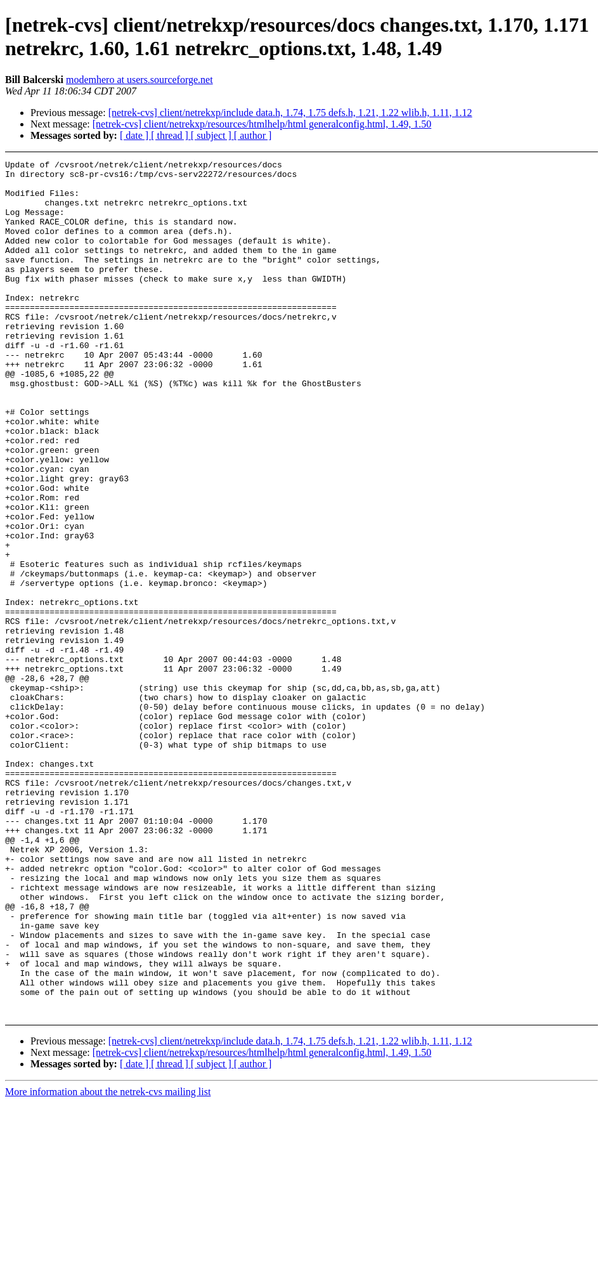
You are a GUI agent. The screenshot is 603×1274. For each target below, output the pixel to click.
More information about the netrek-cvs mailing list (108, 1263)
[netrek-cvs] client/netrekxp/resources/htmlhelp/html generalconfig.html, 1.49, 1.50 (262, 124)
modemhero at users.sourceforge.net (139, 79)
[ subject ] (212, 135)
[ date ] (135, 135)
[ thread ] (171, 135)
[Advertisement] (548, 191)
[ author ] (253, 135)
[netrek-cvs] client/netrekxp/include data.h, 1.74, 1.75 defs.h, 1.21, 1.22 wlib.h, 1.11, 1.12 (290, 112)
